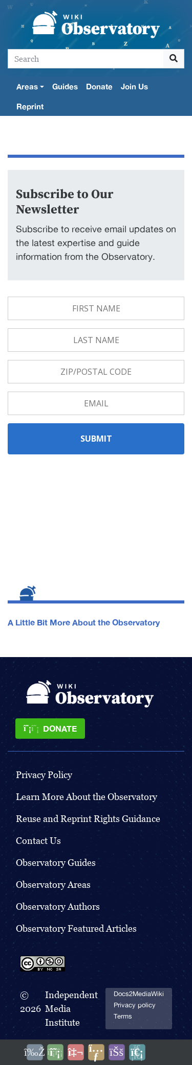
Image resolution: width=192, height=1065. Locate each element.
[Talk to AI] (76, 1052)
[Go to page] (173, 58)
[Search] (86, 58)
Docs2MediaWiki (139, 994)
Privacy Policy (44, 774)
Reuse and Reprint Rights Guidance (88, 818)
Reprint (30, 106)
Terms (123, 1016)
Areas (27, 86)
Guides (65, 86)
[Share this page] (96, 1052)
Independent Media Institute (71, 1008)
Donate (99, 86)
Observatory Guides (56, 862)
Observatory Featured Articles (76, 928)
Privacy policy (135, 1005)
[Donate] (50, 728)
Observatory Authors (58, 906)
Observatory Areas (53, 884)
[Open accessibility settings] (117, 1052)
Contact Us (38, 840)
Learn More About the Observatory (86, 796)
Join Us (134, 86)
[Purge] (137, 1052)
